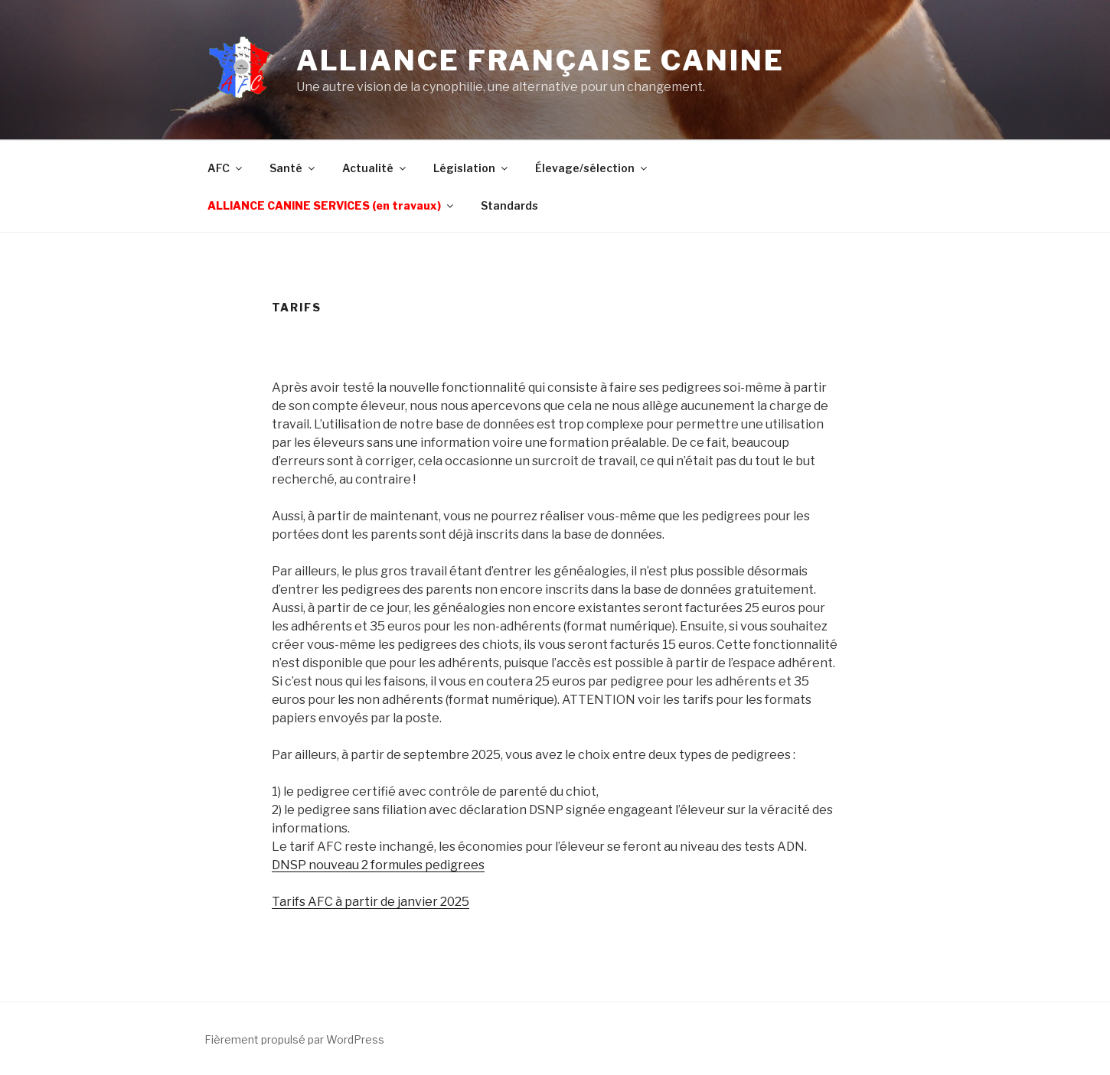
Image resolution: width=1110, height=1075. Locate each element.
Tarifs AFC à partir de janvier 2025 (370, 901)
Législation (471, 167)
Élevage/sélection (592, 167)
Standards (509, 205)
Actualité (375, 167)
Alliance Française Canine (540, 60)
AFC (225, 167)
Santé (293, 167)
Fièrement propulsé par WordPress (294, 1039)
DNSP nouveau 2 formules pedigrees (378, 865)
